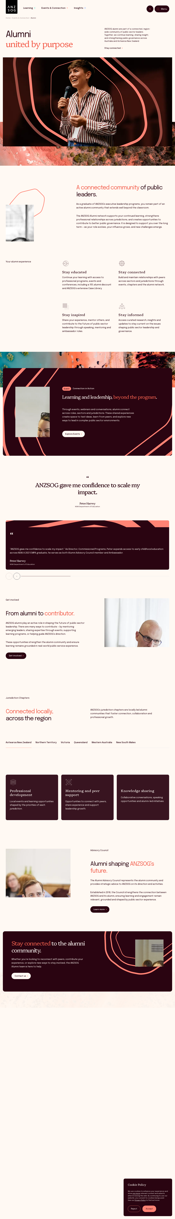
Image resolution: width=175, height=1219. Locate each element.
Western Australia (102, 742)
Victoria (65, 742)
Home (8, 18)
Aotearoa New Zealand (18, 742)
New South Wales (126, 742)
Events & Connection (20, 18)
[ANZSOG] (12, 7)
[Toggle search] (150, 8)
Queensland (81, 742)
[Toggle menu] (162, 8)
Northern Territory (46, 742)
